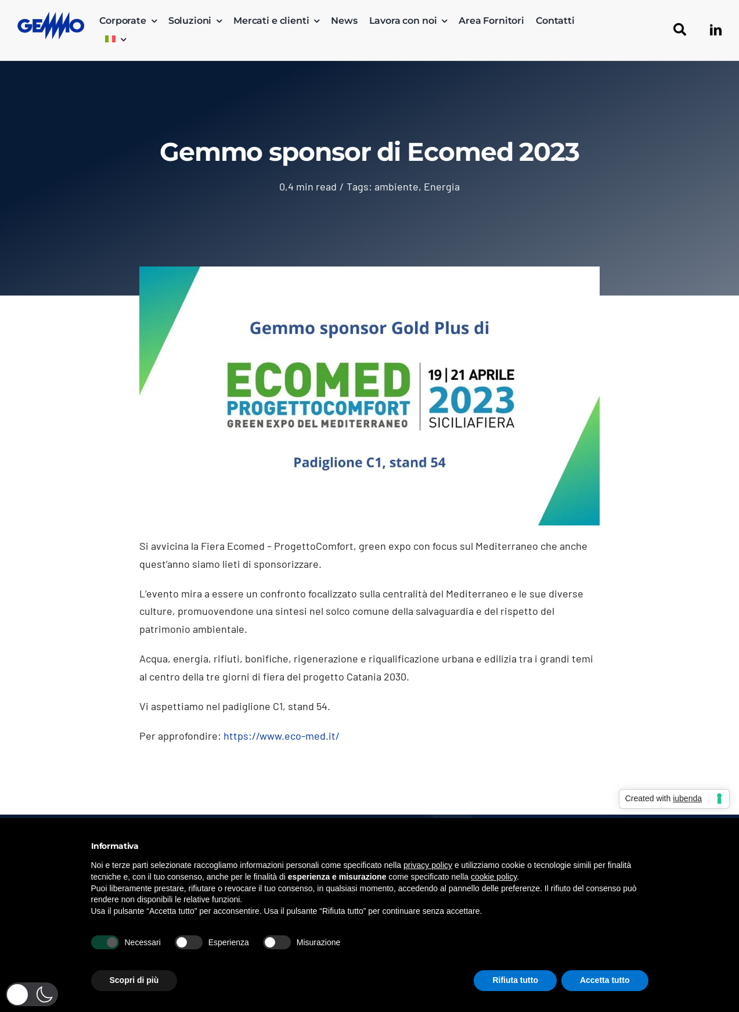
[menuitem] (115, 39)
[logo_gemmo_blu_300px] (50, 16)
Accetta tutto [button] (605, 980)
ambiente (396, 186)
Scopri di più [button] (134, 980)
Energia (442, 186)
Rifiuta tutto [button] (515, 980)
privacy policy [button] (427, 865)
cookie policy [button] (494, 876)
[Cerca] (679, 30)
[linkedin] (716, 30)
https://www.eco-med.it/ (281, 735)
